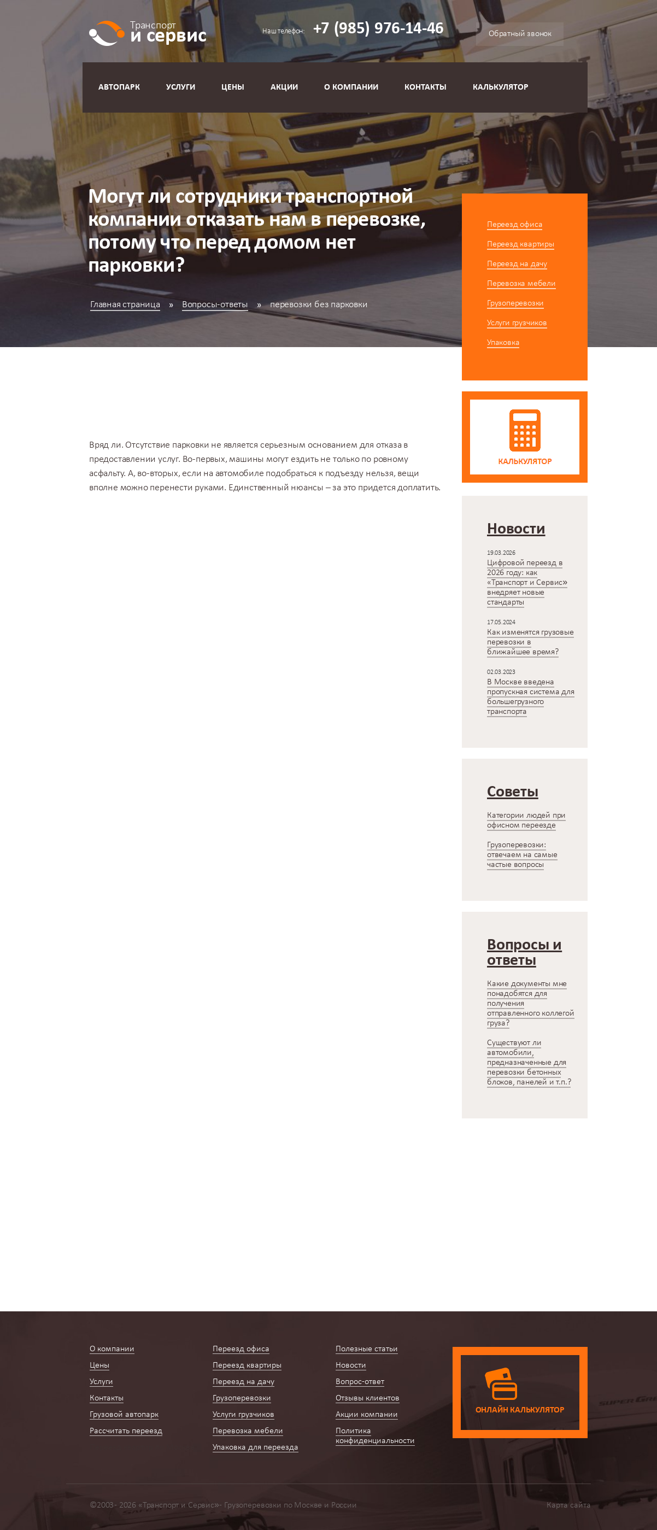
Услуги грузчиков (517, 323)
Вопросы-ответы (215, 305)
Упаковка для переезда (255, 1447)
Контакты (425, 87)
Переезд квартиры (520, 244)
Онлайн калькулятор (520, 1410)
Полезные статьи (367, 1349)
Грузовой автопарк (124, 1414)
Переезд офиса (514, 224)
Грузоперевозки (515, 303)
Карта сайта (569, 1505)
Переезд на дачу (517, 264)
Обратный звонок (520, 34)
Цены (232, 87)
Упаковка (503, 342)
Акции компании (367, 1414)
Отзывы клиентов (368, 1398)
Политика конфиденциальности (375, 1436)
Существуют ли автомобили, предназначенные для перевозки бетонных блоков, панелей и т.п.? (529, 1063)
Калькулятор (501, 87)
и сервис (168, 31)
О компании (351, 87)
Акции (284, 87)
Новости (351, 1365)
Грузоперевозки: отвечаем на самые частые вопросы (522, 855)
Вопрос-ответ (360, 1381)
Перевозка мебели (521, 283)
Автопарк (119, 87)
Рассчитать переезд (126, 1431)
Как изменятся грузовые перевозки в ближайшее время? (530, 642)
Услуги (180, 87)
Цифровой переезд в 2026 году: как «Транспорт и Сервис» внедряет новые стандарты (527, 583)
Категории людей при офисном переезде (526, 820)
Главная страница (125, 305)
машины (246, 459)
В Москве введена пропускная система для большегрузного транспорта (530, 697)
